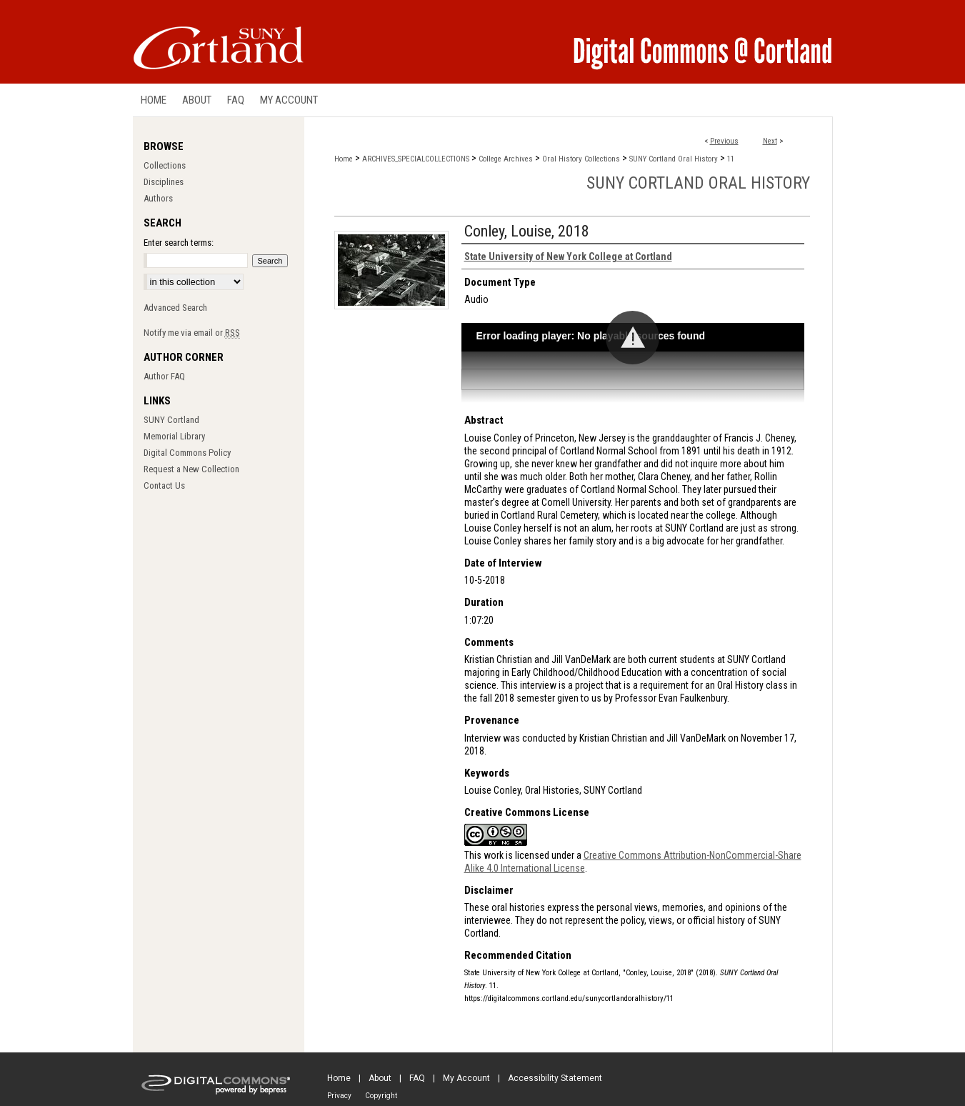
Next (770, 141)
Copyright (381, 1096)
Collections (165, 165)
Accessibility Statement (555, 1078)
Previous (724, 141)
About (380, 1078)
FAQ (417, 1078)
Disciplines (164, 181)
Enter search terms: (179, 242)
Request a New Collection (191, 469)
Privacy (339, 1096)
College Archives (506, 159)
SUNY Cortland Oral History (673, 159)
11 (730, 159)
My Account (466, 1078)
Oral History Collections (581, 159)
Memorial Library (174, 436)
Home (343, 159)
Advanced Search (175, 307)
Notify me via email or (192, 332)
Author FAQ (164, 376)
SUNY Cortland (171, 419)
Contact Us (164, 485)
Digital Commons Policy (187, 452)
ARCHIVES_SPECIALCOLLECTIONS (415, 159)
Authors (158, 198)
